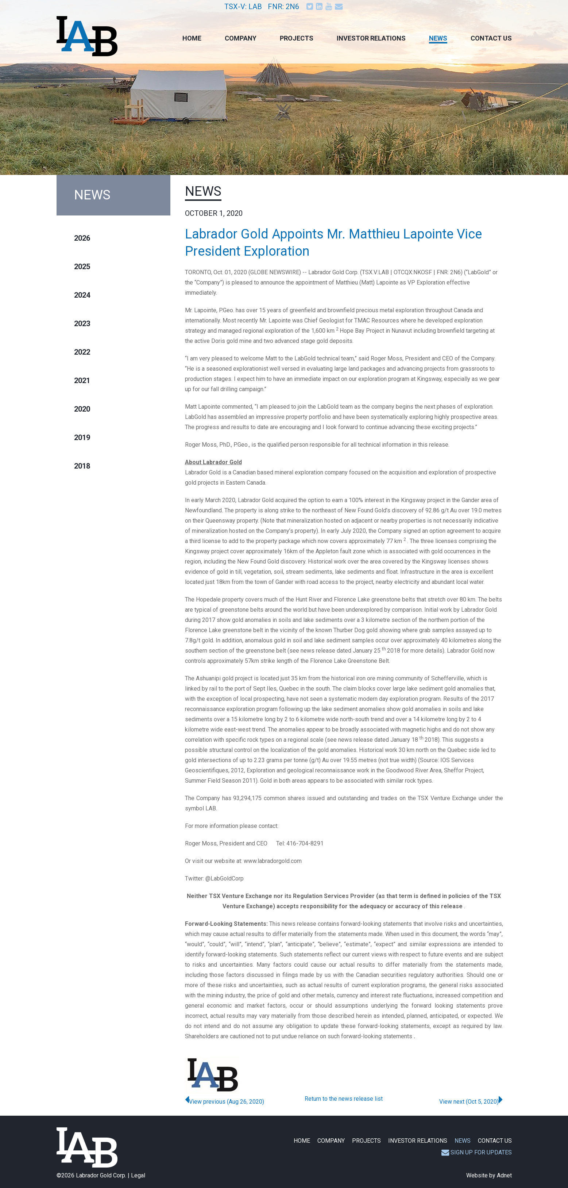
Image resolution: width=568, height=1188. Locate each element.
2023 (82, 323)
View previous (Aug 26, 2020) (224, 1101)
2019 (82, 437)
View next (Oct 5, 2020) (471, 1101)
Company (240, 38)
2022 (82, 352)
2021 (82, 380)
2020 (82, 409)
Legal (138, 1175)
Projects (296, 38)
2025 (82, 266)
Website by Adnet (489, 1175)
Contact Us (491, 38)
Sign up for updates (476, 1152)
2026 (82, 238)
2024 (82, 295)
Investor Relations (371, 38)
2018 (82, 466)
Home (191, 38)
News (438, 38)
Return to (344, 1098)
